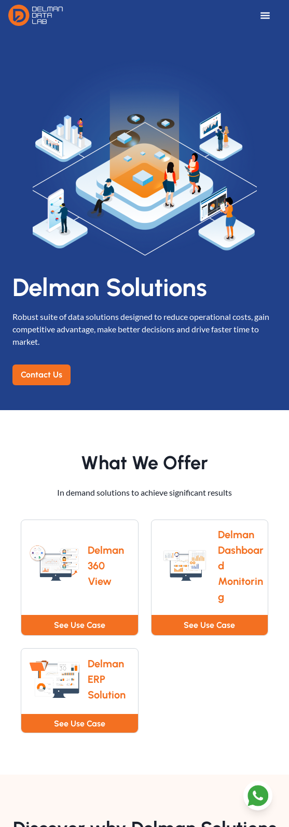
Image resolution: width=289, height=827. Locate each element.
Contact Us (41, 375)
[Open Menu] (270, 15)
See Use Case (79, 625)
